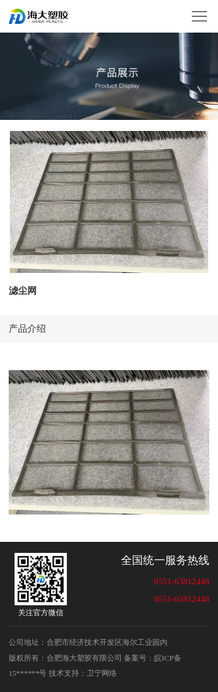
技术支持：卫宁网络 (83, 673)
